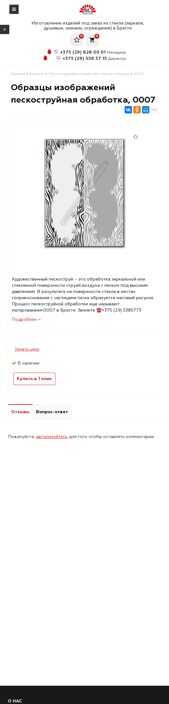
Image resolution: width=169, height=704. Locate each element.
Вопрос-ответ (52, 411)
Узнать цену (27, 349)
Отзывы (20, 411)
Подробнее (26, 319)
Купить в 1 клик (34, 378)
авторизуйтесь (52, 436)
